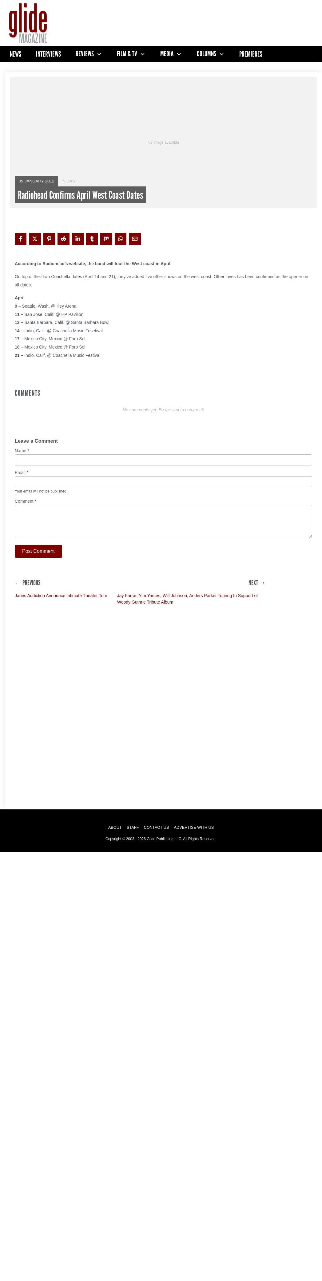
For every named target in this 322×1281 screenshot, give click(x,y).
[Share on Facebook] (20, 239)
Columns (206, 54)
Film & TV (127, 54)
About (115, 827)
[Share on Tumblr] (92, 239)
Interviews (48, 54)
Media (166, 54)
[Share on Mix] (106, 239)
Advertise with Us (194, 827)
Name (22, 451)
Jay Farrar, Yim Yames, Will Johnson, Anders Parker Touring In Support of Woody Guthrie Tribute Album (187, 599)
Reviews (85, 54)
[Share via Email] (135, 239)
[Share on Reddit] (63, 239)
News (15, 54)
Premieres (250, 54)
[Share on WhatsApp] (120, 239)
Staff (133, 827)
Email (21, 472)
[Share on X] (35, 239)
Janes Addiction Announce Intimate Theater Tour (61, 595)
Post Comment (38, 551)
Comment (25, 501)
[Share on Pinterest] (49, 239)
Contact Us (156, 827)
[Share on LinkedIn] (78, 239)
